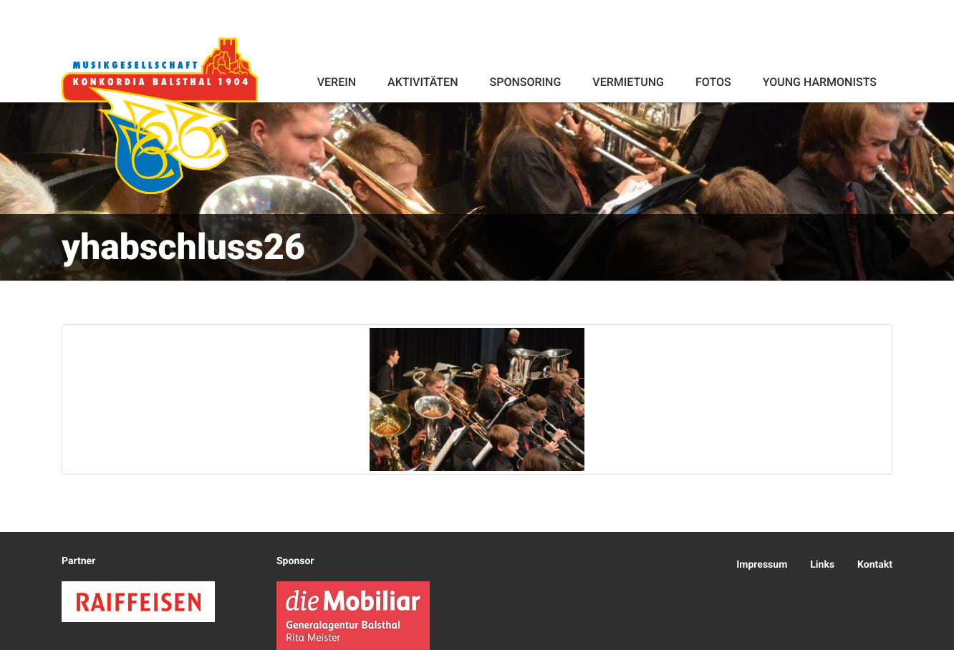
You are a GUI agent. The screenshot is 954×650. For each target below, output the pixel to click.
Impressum (761, 565)
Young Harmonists (820, 82)
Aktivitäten (422, 82)
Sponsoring (525, 82)
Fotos (713, 82)
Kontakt (874, 565)
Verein (336, 82)
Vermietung (628, 82)
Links (822, 565)
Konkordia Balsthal (160, 116)
